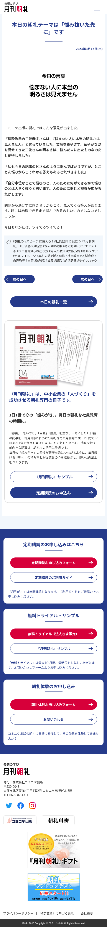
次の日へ (87, 279)
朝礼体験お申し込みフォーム (53, 704)
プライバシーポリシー (18, 913)
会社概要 (87, 913)
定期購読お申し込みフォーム (53, 562)
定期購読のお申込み (53, 493)
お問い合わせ (53, 719)
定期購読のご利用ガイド (53, 577)
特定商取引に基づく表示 (57, 913)
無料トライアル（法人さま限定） (53, 633)
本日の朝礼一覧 (53, 302)
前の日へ (19, 279)
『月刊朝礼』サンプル (54, 476)
